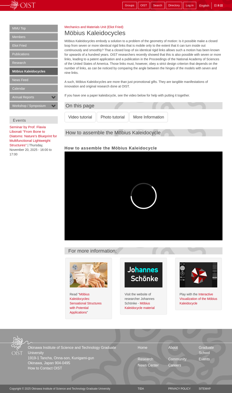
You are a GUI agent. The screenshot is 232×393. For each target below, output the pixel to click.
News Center (148, 365)
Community (177, 359)
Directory (174, 5)
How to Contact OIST (45, 368)
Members (18, 37)
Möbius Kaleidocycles (28, 71)
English (204, 5)
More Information (148, 117)
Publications (20, 54)
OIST (143, 5)
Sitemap (205, 388)
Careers (174, 365)
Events (204, 359)
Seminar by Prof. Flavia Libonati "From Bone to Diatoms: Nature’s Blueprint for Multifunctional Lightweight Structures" (33, 136)
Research (19, 63)
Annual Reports (23, 97)
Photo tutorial (113, 117)
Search (157, 5)
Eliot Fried (19, 45)
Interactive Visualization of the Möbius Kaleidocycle (198, 298)
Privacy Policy (179, 388)
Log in (189, 5)
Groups (129, 5)
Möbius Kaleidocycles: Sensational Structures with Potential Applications (86, 303)
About (173, 348)
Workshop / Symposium (29, 106)
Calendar (18, 88)
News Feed (20, 80)
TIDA (141, 388)
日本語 (218, 5)
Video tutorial (80, 117)
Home (142, 348)
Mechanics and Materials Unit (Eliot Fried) (94, 27)
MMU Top (19, 28)
